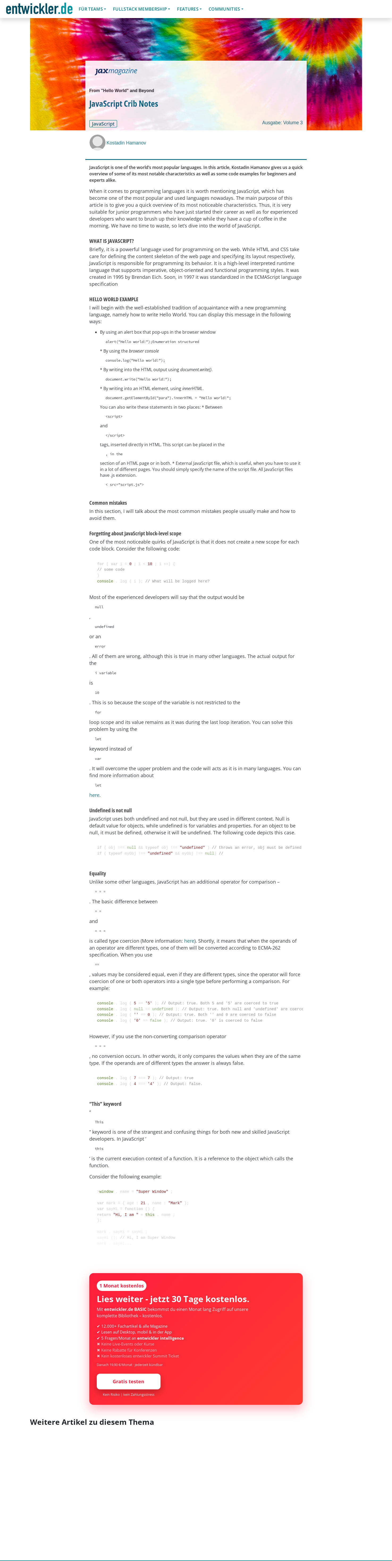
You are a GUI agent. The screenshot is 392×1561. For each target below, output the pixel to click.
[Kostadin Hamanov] (98, 143)
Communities (224, 9)
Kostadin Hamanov (126, 143)
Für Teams (91, 9)
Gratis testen (128, 1381)
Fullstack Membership (140, 9)
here (94, 795)
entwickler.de (39, 10)
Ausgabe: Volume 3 (282, 122)
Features (188, 9)
